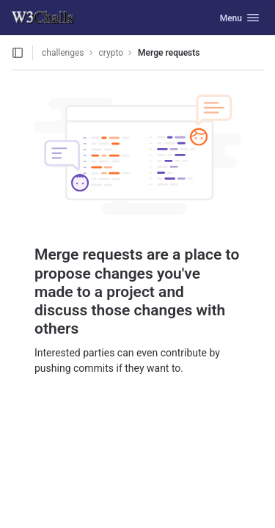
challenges (63, 53)
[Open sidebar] (17, 53)
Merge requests (168, 53)
